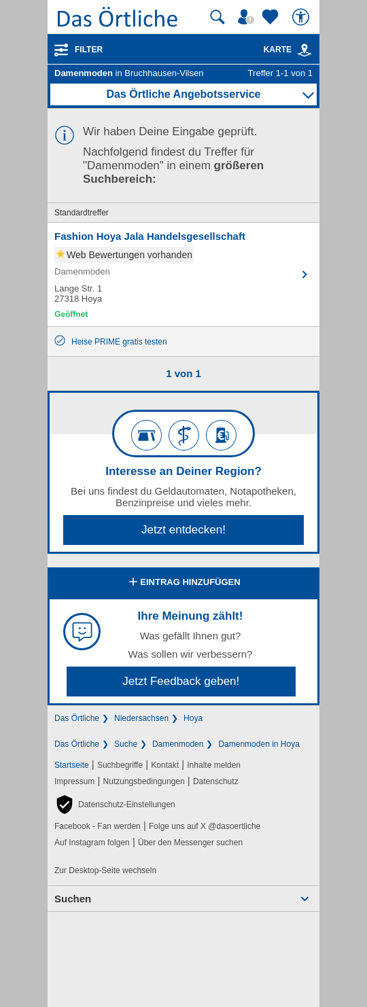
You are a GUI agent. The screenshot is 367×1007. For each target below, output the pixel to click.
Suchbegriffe (120, 765)
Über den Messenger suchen (190, 842)
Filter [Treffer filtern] (89, 49)
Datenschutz (216, 781)
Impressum (74, 781)
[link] (304, 50)
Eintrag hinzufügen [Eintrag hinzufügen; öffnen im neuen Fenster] (183, 583)
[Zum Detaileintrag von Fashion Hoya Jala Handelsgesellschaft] (183, 274)
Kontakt (165, 765)
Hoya (193, 718)
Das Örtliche (76, 718)
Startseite (71, 765)
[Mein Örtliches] (248, 17)
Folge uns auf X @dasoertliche (204, 826)
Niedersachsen (141, 718)
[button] (114, 804)
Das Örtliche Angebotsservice (183, 94)
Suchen (72, 898)
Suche (125, 744)
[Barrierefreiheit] (302, 17)
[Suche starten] (217, 17)
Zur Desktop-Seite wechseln (105, 870)
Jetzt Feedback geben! (180, 681)
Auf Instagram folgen (92, 842)
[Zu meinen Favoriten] (272, 17)
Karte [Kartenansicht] (288, 49)
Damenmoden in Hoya (258, 744)
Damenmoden (177, 744)
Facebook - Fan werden (97, 826)
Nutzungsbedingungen (144, 781)
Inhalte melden (214, 765)
